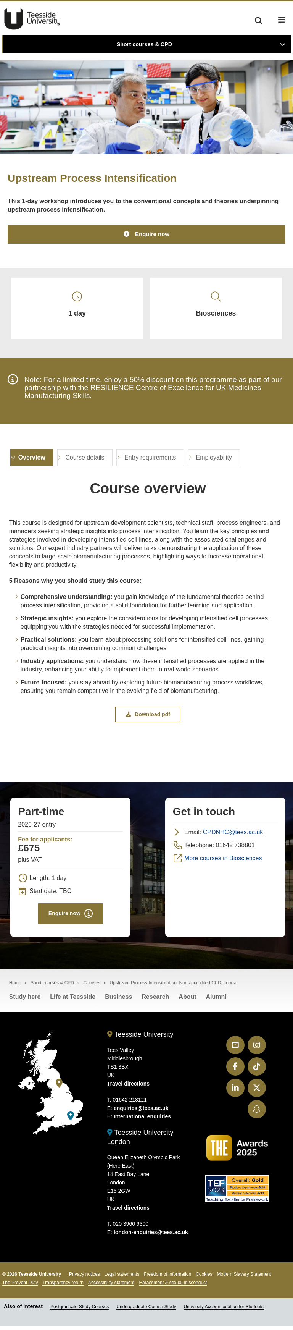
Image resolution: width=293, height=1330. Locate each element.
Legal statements (122, 1278)
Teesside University (32, 19)
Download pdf (148, 717)
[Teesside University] (59, 1087)
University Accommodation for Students (223, 1311)
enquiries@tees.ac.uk (141, 1112)
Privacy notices (84, 1278)
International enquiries (142, 1121)
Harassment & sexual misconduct (173, 1287)
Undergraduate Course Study (146, 1311)
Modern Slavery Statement (244, 1278)
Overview (31, 460)
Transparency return (63, 1287)
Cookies (204, 1278)
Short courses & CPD (144, 44)
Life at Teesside (72, 1000)
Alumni (216, 1000)
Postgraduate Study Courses (79, 1311)
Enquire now (152, 234)
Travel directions (128, 1088)
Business (118, 1000)
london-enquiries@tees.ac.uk (151, 1236)
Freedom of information (167, 1278)
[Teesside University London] (70, 1120)
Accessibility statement (111, 1287)
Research (155, 1000)
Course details (84, 460)
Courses (91, 986)
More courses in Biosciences (223, 861)
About (187, 1000)
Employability (214, 460)
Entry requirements (150, 460)
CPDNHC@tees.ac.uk (233, 835)
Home (15, 986)
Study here (25, 1000)
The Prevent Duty (20, 1287)
